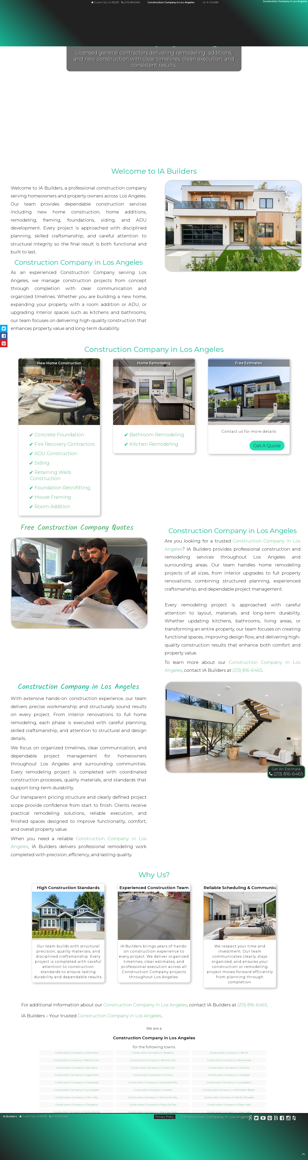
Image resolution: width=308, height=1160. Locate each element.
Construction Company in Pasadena (77, 1104)
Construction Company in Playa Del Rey (152, 1104)
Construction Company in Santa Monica (76, 1112)
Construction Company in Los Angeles (145, 1004)
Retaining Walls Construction (50, 475)
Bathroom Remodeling (156, 435)
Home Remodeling (153, 363)
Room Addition (52, 506)
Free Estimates (248, 363)
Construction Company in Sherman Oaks (153, 1112)
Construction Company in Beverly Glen (76, 1060)
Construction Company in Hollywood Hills (153, 1082)
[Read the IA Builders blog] (275, 1119)
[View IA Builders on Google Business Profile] (250, 1119)
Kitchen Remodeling (153, 444)
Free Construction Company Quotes (77, 528)
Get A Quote (267, 445)
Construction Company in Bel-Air (229, 1052)
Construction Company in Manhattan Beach (229, 1089)
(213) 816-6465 (247, 670)
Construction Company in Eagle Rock (77, 1074)
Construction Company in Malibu (152, 1089)
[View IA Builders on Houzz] (294, 1119)
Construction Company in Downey (229, 1067)
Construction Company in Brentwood (229, 1060)
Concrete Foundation (59, 435)
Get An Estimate (286, 769)
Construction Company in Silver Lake (229, 1112)
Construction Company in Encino (153, 1074)
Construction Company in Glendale (229, 1074)
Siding (41, 463)
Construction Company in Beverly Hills (152, 1060)
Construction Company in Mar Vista (77, 1097)
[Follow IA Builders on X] (256, 1119)
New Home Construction (59, 363)
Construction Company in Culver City (153, 1067)
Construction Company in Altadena (152, 1052)
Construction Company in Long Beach (229, 1082)
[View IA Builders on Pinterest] (269, 1119)
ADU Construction (55, 453)
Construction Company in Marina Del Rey (152, 1097)
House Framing (52, 497)
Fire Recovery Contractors (64, 444)
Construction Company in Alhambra (76, 1052)
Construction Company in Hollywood (76, 1082)
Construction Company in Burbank (76, 1067)
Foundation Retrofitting (62, 488)
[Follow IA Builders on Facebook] (282, 1119)
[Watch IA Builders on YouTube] (263, 1119)
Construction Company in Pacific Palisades (229, 1097)
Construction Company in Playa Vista (229, 1104)
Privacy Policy (164, 1116)
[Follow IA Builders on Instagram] (288, 1119)
